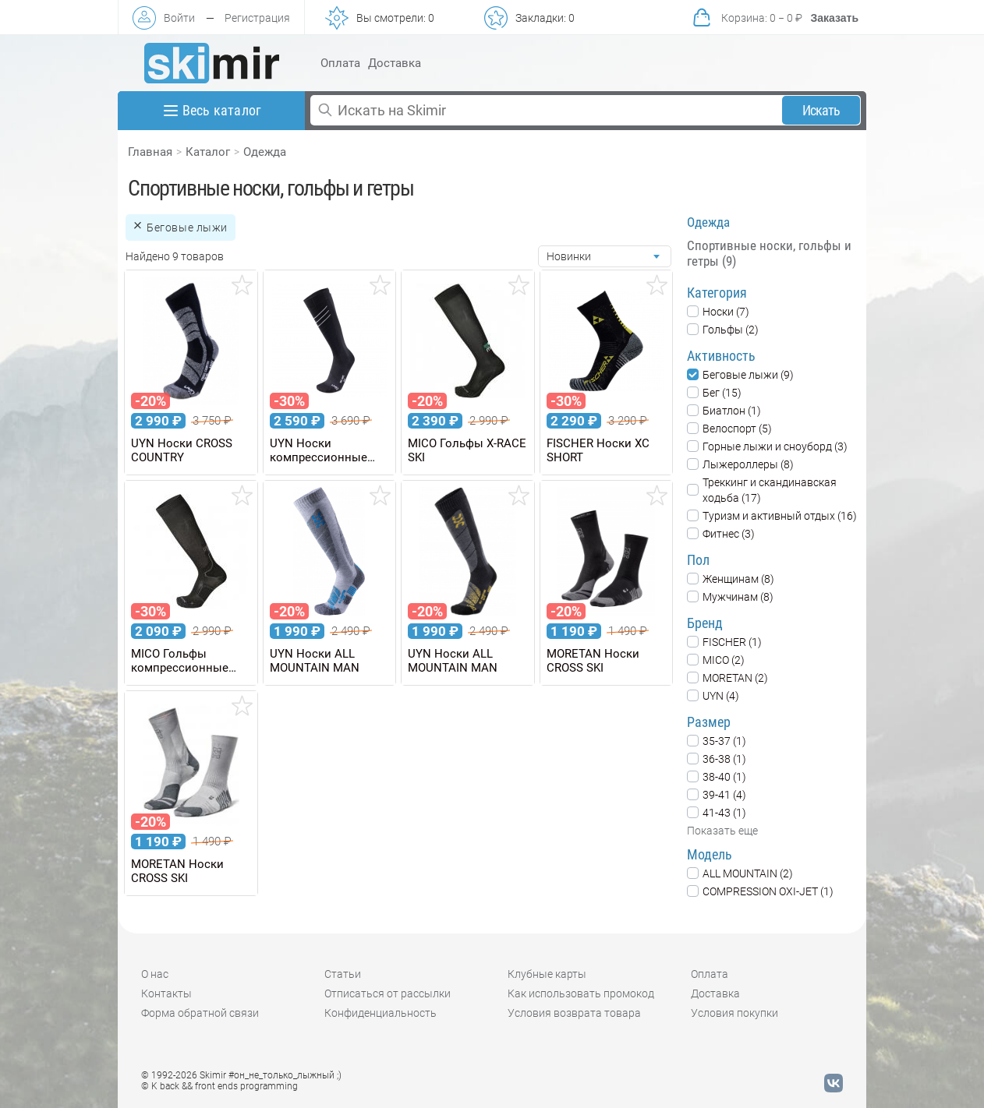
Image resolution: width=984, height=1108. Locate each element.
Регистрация (257, 18)
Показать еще (722, 830)
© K (219, 1086)
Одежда (264, 152)
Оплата (340, 63)
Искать (821, 110)
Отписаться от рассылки (387, 993)
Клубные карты (547, 974)
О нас (154, 974)
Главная (150, 152)
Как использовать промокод (581, 993)
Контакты (166, 993)
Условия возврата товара (574, 1013)
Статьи (342, 974)
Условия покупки (734, 1013)
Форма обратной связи (200, 1013)
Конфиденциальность (380, 1013)
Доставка (394, 63)
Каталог (208, 152)
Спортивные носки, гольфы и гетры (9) (769, 253)
